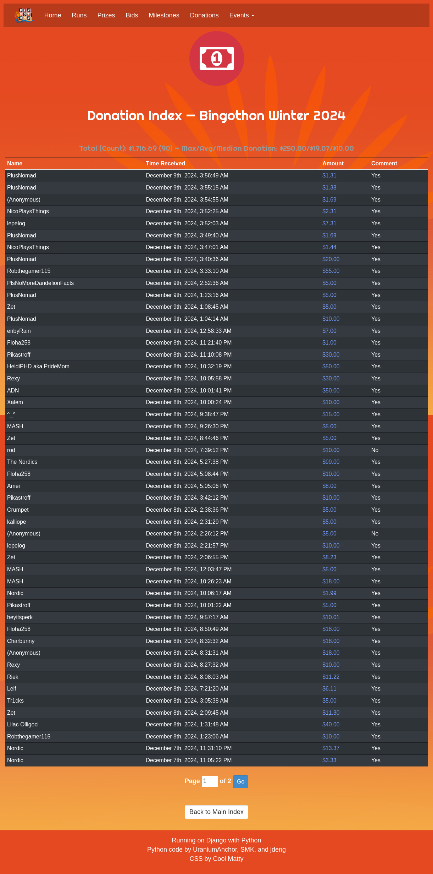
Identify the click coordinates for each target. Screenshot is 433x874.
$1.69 (329, 200)
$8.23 (329, 557)
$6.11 (329, 689)
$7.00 (329, 331)
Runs (79, 15)
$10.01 (330, 617)
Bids (132, 15)
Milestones (164, 15)
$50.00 (330, 366)
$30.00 (330, 355)
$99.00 (330, 462)
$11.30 (330, 713)
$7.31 (329, 223)
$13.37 (330, 748)
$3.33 (329, 760)
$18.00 (330, 581)
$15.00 (330, 414)
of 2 (225, 781)
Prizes (106, 15)
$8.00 (329, 486)
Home (52, 15)
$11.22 (330, 677)
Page (192, 781)
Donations (204, 15)
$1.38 (329, 188)
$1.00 (329, 343)
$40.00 (330, 724)
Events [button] (241, 15)
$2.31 (329, 211)
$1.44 (329, 247)
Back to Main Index (216, 811)
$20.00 (330, 259)
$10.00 (330, 319)
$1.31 (329, 175)
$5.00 (329, 283)
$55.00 (330, 271)
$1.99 (329, 593)
